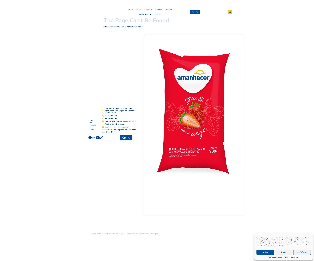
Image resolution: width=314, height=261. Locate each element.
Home (129, 8)
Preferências (302, 252)
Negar (283, 252)
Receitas (157, 8)
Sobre (138, 8)
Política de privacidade (275, 257)
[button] (242, 8)
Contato (193, 8)
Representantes (180, 8)
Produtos (147, 8)
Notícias (167, 8)
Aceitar (265, 252)
